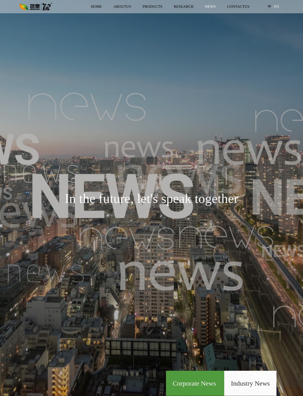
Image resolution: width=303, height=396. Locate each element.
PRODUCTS (152, 6)
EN (276, 6)
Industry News (250, 383)
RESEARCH (183, 6)
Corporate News (195, 383)
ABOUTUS (122, 6)
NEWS (210, 6)
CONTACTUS (238, 6)
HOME (96, 6)
